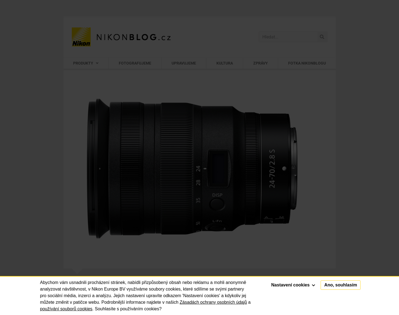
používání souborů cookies (66, 308)
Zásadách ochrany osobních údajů (213, 302)
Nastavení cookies (293, 285)
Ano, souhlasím (340, 285)
